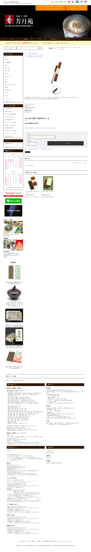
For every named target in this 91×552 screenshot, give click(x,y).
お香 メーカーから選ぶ (10, 116)
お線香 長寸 (34, 53)
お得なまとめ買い (61, 49)
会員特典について (9, 143)
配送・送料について (33, 541)
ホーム (26, 53)
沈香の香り (40, 56)
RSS (67, 541)
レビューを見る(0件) (75, 162)
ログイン (38, 39)
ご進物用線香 (63, 47)
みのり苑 (41, 55)
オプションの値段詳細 (29, 149)
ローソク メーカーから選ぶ (10, 133)
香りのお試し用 (8, 108)
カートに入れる (65, 143)
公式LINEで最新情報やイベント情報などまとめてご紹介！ (54, 43)
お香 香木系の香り (9, 119)
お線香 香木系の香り (32, 56)
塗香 (75, 47)
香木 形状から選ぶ (9, 136)
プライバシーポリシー (60, 541)
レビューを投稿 (83, 162)
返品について (37, 149)
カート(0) (66, 39)
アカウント (10, 39)
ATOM (70, 541)
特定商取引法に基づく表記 (46, 149)
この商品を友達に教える (30, 128)
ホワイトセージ (69, 47)
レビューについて (9, 146)
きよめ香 (78, 47)
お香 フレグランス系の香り (10, 122)
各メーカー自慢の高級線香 (10, 114)
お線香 (29, 53)
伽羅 (58, 47)
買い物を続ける (53, 128)
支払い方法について (24, 541)
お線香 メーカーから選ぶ (33, 55)
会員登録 (24, 39)
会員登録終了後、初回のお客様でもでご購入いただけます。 (21, 43)
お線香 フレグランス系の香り (11, 130)
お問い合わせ (52, 39)
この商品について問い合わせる (42, 128)
